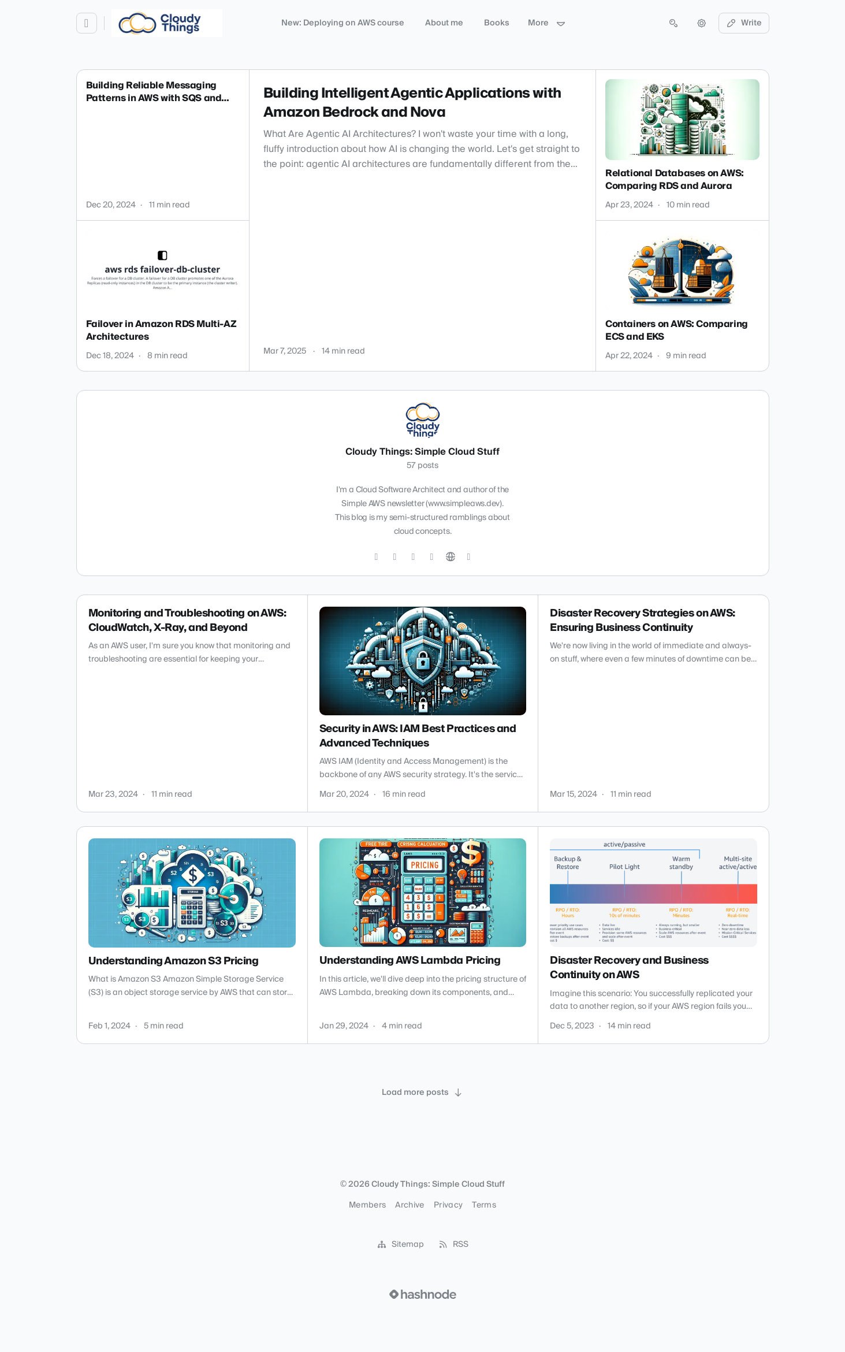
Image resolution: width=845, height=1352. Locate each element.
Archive (409, 1205)
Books (496, 23)
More (547, 23)
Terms (484, 1205)
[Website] (450, 557)
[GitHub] (395, 557)
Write (744, 23)
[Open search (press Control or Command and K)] (673, 23)
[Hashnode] (469, 557)
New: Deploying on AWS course (342, 23)
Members (367, 1205)
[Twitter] (376, 557)
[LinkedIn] (413, 557)
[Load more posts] (422, 1092)
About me (444, 23)
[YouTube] (432, 557)
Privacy (448, 1205)
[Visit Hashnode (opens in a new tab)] (422, 1294)
